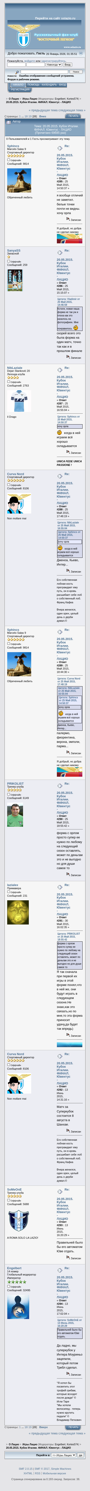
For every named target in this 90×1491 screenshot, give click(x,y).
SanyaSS (13, 250)
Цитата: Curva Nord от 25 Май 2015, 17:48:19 (69, 681)
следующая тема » (72, 110)
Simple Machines (61, 1468)
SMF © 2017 (42, 1468)
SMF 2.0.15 (25, 1468)
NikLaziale (14, 368)
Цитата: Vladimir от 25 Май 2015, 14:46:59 (69, 302)
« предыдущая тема (43, 110)
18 (26, 116)
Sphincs (13, 146)
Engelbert (60, 98)
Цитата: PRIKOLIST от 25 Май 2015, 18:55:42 (69, 936)
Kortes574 (72, 98)
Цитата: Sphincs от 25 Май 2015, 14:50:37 (69, 419)
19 (29, 116)
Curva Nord (15, 474)
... (22, 116)
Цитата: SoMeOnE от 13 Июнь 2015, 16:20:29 (70, 1323)
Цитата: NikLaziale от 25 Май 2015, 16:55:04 (68, 525)
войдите (29, 60)
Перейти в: (43, 1455)
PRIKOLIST (15, 783)
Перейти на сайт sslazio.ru (55, 18)
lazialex (12, 885)
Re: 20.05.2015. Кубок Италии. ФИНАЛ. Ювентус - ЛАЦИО (65, 160)
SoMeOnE (14, 1189)
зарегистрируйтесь (53, 60)
